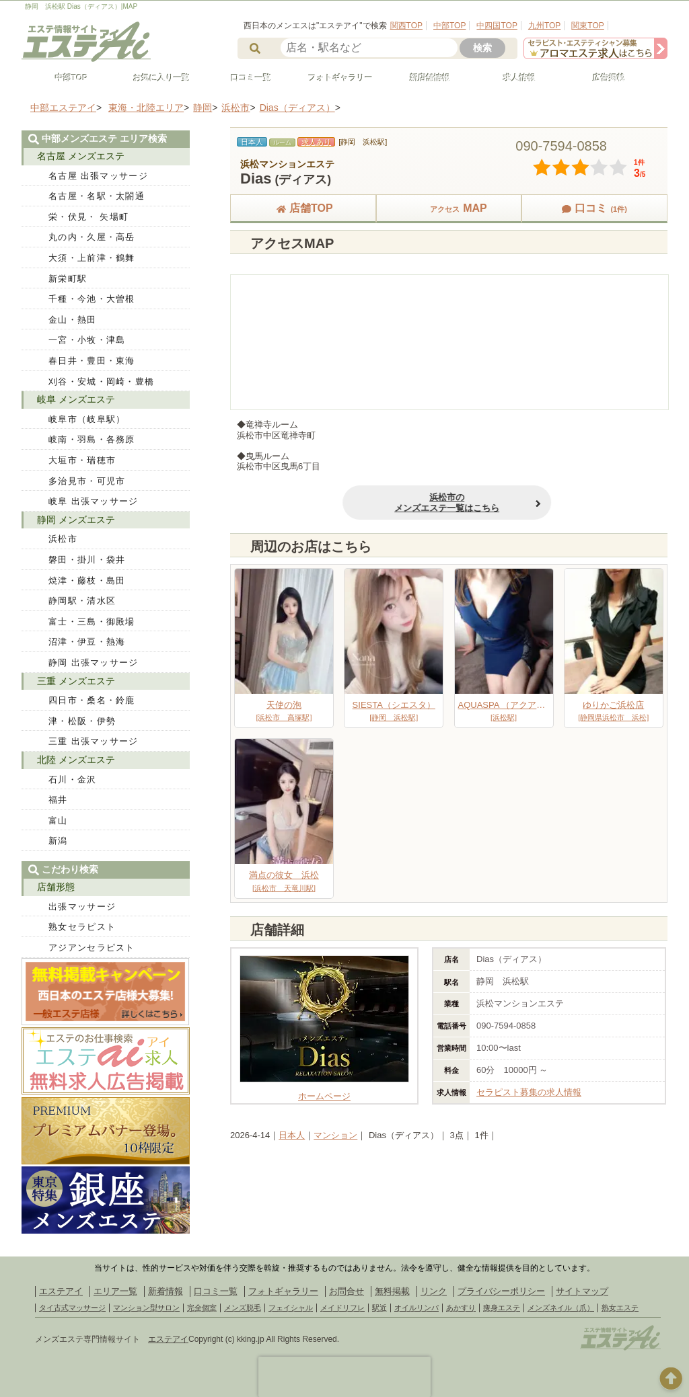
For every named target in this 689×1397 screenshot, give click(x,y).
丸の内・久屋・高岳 (91, 237)
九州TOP (544, 25)
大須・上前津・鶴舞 (91, 258)
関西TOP (406, 25)
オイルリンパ (416, 1308)
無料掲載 (392, 1291)
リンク (434, 1291)
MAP (448, 208)
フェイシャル (290, 1308)
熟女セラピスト (82, 927)
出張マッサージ (82, 907)
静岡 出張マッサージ (93, 662)
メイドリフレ (342, 1308)
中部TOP (449, 25)
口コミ (594, 208)
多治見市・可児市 (86, 481)
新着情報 (165, 1291)
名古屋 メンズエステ (80, 156)
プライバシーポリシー (501, 1291)
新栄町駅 (67, 279)
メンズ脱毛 (242, 1308)
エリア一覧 (115, 1291)
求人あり (316, 142)
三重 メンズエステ (76, 681)
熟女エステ (620, 1308)
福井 (58, 800)
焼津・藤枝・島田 (86, 580)
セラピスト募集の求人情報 (528, 1092)
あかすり (461, 1308)
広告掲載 (602, 78)
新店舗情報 (423, 78)
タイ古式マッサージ (72, 1308)
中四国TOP (496, 25)
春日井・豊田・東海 (91, 361)
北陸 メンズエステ (76, 759)
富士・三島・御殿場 (91, 621)
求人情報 (513, 78)
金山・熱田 (72, 320)
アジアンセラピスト (91, 948)
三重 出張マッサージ (93, 741)
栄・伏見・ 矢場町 (88, 217)
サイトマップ (582, 1291)
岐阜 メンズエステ (76, 399)
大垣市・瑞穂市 (82, 460)
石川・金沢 (72, 779)
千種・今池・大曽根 (91, 299)
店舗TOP (303, 208)
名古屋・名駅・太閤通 (96, 196)
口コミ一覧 (244, 78)
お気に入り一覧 (155, 78)
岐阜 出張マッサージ (93, 501)
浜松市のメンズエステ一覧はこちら (343, 502)
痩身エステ (501, 1308)
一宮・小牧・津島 (86, 340)
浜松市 (62, 539)
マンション (335, 1135)
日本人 (292, 1135)
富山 (58, 820)
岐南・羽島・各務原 (91, 439)
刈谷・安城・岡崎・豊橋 (101, 381)
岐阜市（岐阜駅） (86, 419)
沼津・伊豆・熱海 (86, 642)
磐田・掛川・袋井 (86, 560)
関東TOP (587, 25)
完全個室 (202, 1308)
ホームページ (324, 1091)
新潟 (58, 841)
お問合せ (346, 1291)
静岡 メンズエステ (76, 519)
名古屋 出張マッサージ (98, 176)
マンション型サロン (146, 1308)
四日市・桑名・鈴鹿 (91, 700)
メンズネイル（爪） (561, 1308)
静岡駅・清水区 (82, 601)
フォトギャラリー (334, 78)
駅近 (379, 1308)
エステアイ (61, 1291)
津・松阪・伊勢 (82, 721)
